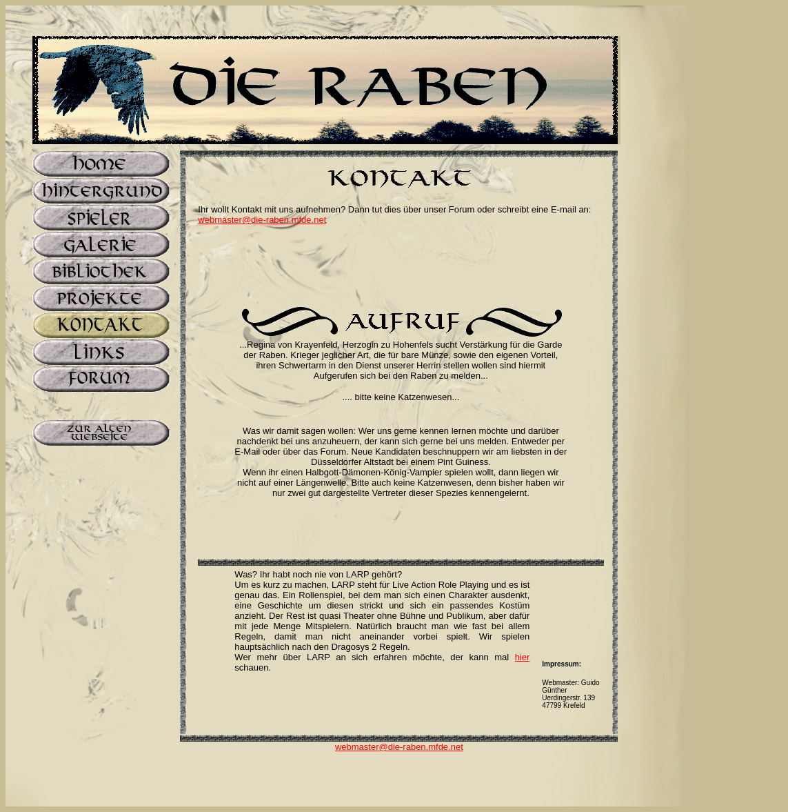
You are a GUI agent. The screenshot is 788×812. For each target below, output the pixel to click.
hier (522, 657)
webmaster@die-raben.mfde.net (262, 220)
